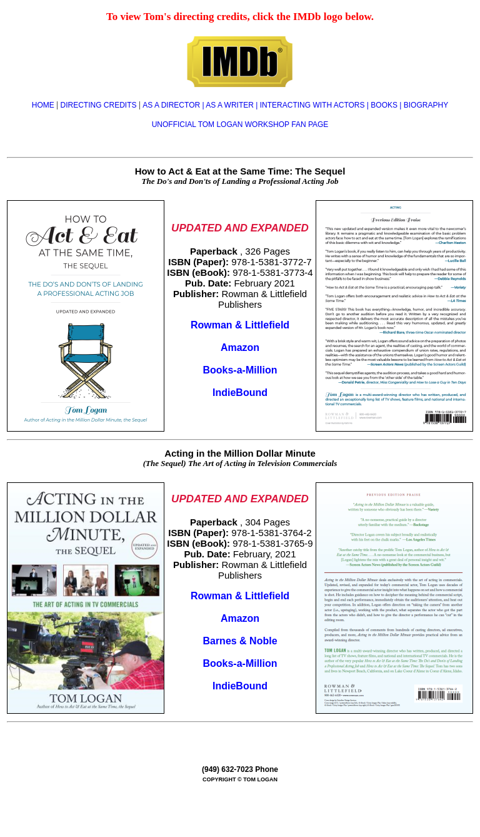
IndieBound (240, 392)
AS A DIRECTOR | (174, 105)
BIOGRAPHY (426, 105)
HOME (44, 105)
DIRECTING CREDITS (99, 105)
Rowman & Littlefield (240, 325)
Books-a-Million (239, 370)
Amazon (240, 347)
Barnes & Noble (239, 641)
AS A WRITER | (232, 105)
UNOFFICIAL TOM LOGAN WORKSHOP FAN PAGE (240, 124)
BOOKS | (387, 105)
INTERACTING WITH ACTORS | (315, 105)
